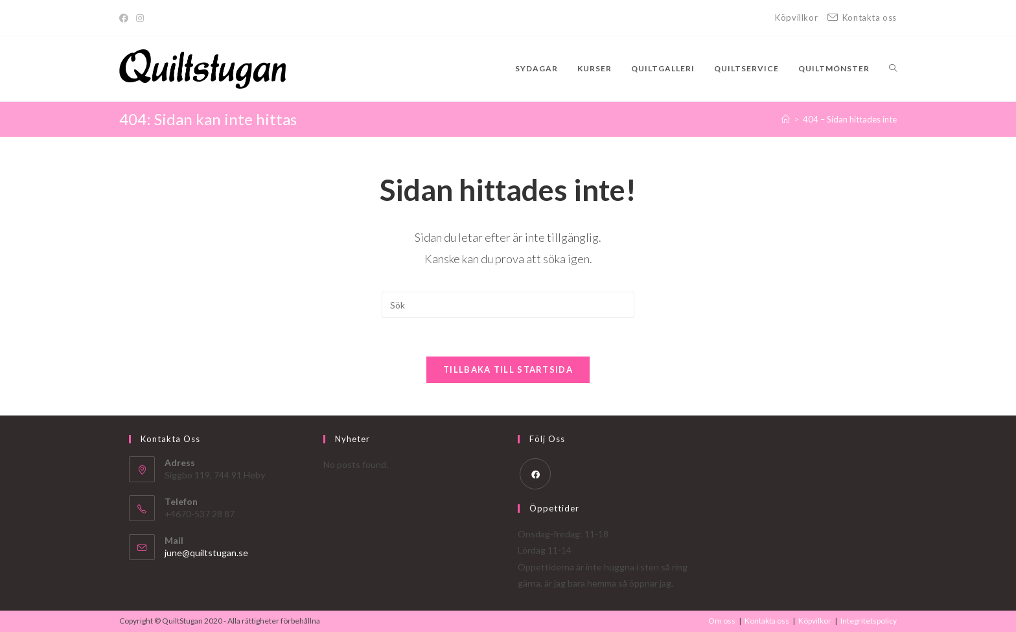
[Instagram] (140, 18)
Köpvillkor (796, 17)
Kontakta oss (767, 621)
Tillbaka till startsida (508, 369)
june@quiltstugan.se (206, 552)
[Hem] (785, 119)
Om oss (721, 621)
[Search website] (892, 68)
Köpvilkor (814, 621)
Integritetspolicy (868, 621)
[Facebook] (125, 18)
